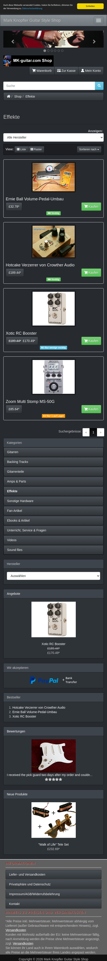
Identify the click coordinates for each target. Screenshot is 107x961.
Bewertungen (16, 731)
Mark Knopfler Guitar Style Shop (32, 20)
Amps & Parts (16, 481)
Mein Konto (91, 70)
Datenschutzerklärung (32, 8)
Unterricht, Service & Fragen (26, 530)
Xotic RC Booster (53, 644)
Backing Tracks (17, 462)
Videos (12, 540)
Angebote (13, 593)
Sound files (14, 550)
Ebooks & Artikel (18, 520)
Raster (36, 149)
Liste (21, 149)
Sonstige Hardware (20, 501)
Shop (18, 96)
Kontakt (14, 904)
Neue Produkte (17, 794)
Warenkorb (42, 70)
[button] (10, 39)
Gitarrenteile (15, 471)
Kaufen (91, 206)
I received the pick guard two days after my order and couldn (48, 775)
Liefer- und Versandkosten (27, 874)
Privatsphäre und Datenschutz (30, 884)
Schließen (90, 6)
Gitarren (12, 452)
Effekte (30, 96)
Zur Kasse (66, 70)
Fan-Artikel (14, 511)
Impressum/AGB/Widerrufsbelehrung (34, 894)
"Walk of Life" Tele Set (53, 844)
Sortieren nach (89, 149)
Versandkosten (16, 930)
